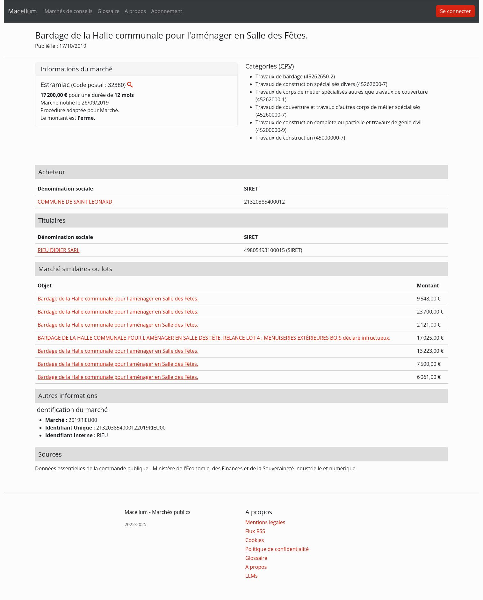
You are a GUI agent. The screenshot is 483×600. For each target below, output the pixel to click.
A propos (135, 11)
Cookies (254, 540)
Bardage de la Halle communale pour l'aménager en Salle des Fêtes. (118, 324)
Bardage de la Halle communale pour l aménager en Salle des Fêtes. (118, 298)
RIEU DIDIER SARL (58, 250)
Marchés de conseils (68, 11)
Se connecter (455, 11)
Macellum (22, 11)
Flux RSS (255, 531)
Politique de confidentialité (277, 549)
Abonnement (166, 11)
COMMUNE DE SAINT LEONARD (75, 201)
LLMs (251, 575)
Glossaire (108, 11)
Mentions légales (265, 522)
